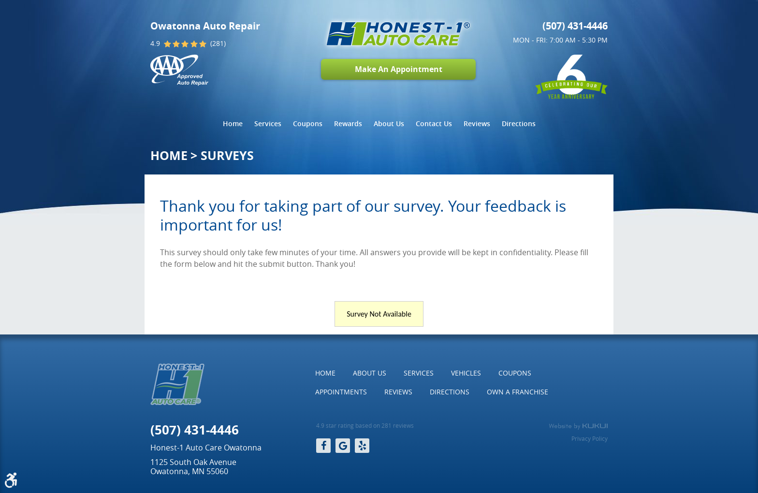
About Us (389, 123)
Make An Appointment (398, 69)
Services (267, 123)
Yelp (362, 445)
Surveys (227, 155)
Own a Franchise (517, 391)
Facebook (323, 445)
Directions (519, 123)
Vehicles (466, 372)
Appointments (341, 391)
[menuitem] (232, 123)
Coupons (307, 123)
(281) (218, 43)
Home (233, 123)
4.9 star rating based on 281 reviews (365, 425)
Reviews (477, 123)
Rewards (348, 123)
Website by (578, 426)
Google (342, 445)
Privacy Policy (589, 438)
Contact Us (434, 123)
